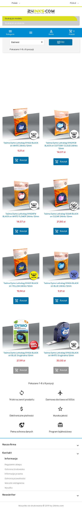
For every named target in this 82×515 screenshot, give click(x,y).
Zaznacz (27, 42)
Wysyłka (8, 488)
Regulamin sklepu (13, 464)
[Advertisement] (41, 79)
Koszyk (21, 160)
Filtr (61, 42)
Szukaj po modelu (13, 18)
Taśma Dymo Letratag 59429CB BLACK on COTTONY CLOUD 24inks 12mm (61, 145)
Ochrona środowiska (15, 469)
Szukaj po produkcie (14, 23)
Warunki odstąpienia (14, 483)
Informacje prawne (14, 474)
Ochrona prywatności (15, 478)
